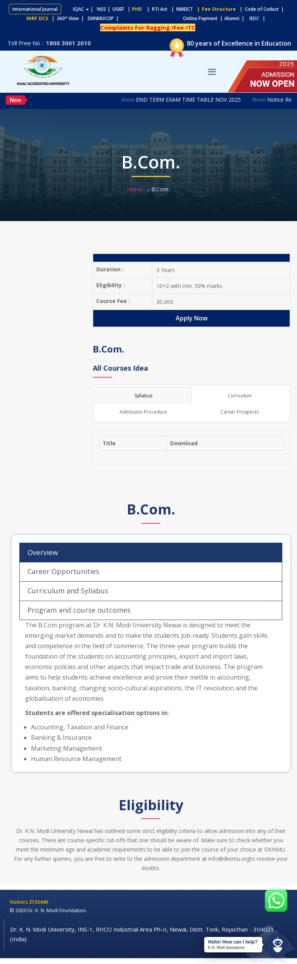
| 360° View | (68, 18)
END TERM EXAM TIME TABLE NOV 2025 (193, 99)
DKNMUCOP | (104, 18)
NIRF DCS (37, 18)
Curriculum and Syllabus (67, 590)
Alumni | (236, 18)
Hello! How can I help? (233, 942)
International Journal (35, 9)
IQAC (81, 9)
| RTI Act (155, 9)
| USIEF (116, 9)
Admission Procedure (143, 412)
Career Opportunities (63, 571)
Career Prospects (239, 412)
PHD (137, 9)
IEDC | (259, 18)
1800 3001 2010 (67, 43)
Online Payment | (173, 18)
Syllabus (143, 395)
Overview (42, 552)
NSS (101, 9)
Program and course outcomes (79, 610)
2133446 (38, 901)
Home (135, 189)
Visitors (19, 901)
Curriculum (240, 395)
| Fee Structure (215, 9)
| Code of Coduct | (261, 9)
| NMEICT (181, 9)
